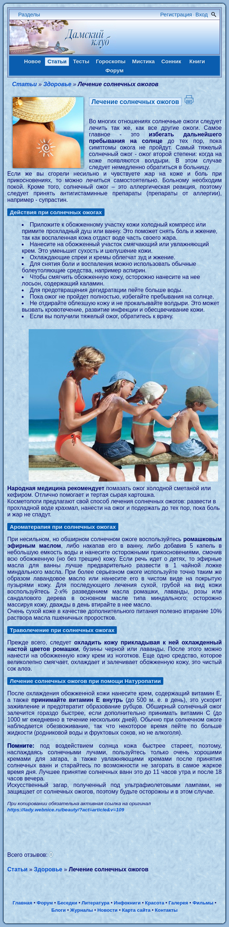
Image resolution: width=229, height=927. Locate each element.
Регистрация (176, 14)
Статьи (57, 61)
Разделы (29, 14)
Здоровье (57, 84)
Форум (114, 70)
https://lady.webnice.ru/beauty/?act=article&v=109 (65, 809)
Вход (202, 14)
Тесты (81, 61)
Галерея (178, 903)
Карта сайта (136, 910)
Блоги (58, 910)
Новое (32, 61)
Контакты (166, 910)
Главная (22, 903)
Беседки (67, 903)
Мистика (143, 61)
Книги (197, 61)
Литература (96, 903)
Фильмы (202, 903)
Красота (154, 903)
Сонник (171, 61)
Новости (107, 910)
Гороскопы (111, 61)
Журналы (81, 910)
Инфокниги (127, 903)
